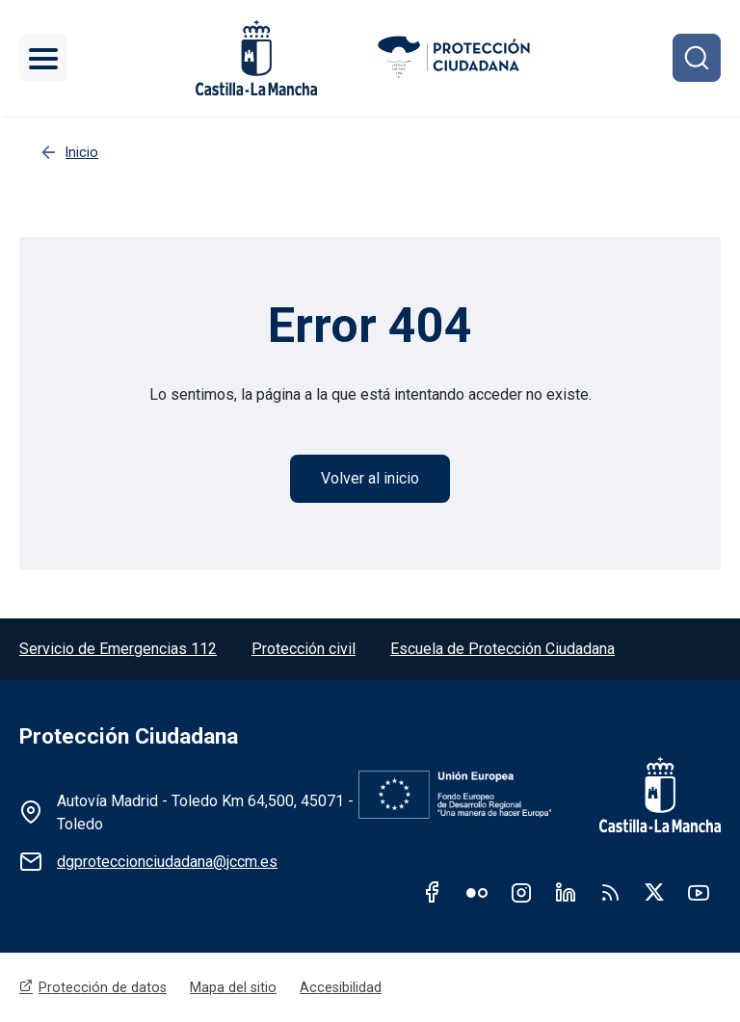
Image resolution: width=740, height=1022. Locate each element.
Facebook (432, 892)
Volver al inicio (370, 478)
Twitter (654, 892)
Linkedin (565, 892)
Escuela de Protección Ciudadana (502, 649)
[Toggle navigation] (43, 58)
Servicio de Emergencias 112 (118, 649)
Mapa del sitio (233, 987)
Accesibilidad (341, 987)
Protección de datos (103, 987)
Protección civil (303, 649)
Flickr (477, 892)
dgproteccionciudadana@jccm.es (167, 861)
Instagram (521, 892)
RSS (610, 892)
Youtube (698, 892)
